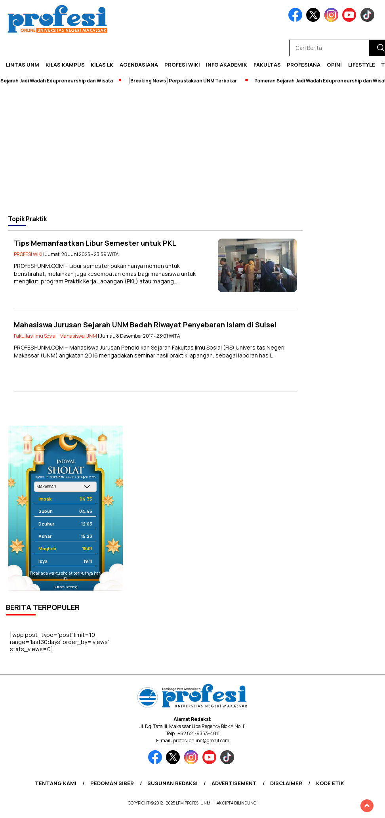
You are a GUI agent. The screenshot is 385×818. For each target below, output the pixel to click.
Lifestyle (361, 64)
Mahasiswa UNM (78, 336)
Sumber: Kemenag (65, 587)
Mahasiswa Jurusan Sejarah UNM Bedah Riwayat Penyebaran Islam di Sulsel (145, 324)
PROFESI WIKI (182, 64)
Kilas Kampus (65, 64)
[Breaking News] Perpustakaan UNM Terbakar (185, 80)
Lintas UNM (22, 64)
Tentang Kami (55, 783)
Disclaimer (286, 783)
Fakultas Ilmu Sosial (35, 336)
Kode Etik (330, 783)
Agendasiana (139, 64)
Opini (334, 64)
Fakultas (267, 64)
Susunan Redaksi (172, 783)
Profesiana (303, 64)
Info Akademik (226, 64)
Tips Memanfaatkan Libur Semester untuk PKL (95, 243)
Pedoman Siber (112, 783)
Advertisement (234, 783)
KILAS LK (102, 64)
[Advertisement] (192, 149)
